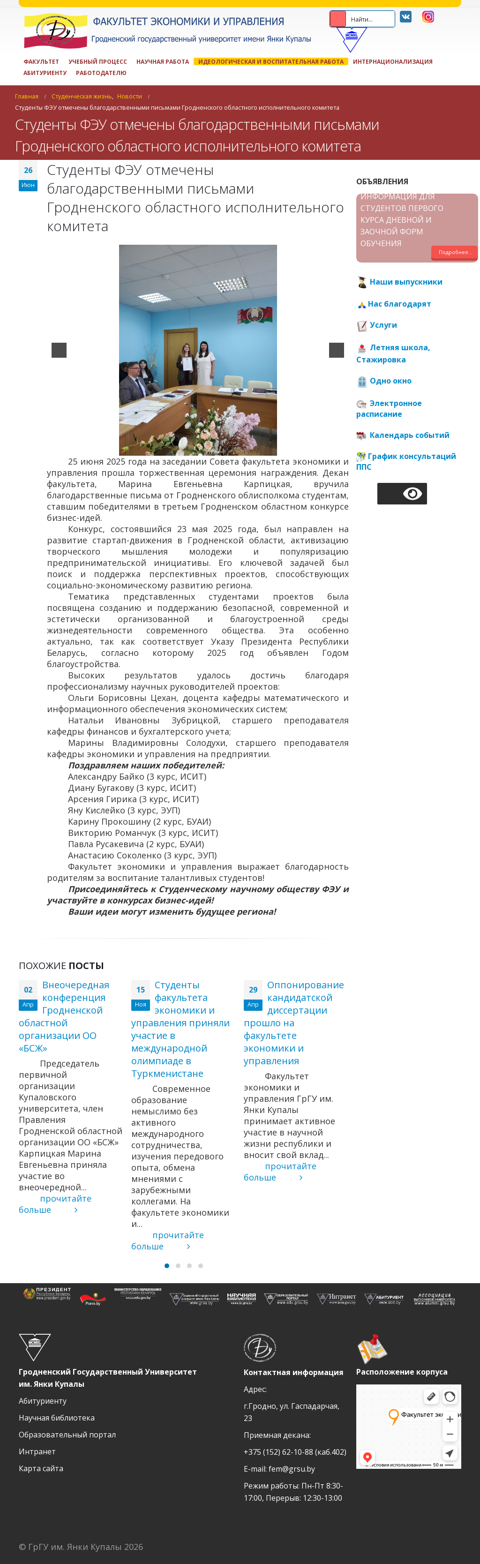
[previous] (59, 350)
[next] (336, 350)
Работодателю (101, 72)
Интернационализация (393, 61)
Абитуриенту (45, 72)
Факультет (41, 61)
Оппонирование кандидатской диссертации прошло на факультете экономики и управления (294, 1022)
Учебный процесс (97, 61)
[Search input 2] (379, 18)
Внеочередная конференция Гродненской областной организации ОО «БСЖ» (64, 1016)
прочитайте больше (55, 1204)
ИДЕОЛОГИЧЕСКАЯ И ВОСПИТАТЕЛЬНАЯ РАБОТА (271, 61)
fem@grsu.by (292, 1469)
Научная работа (162, 61)
